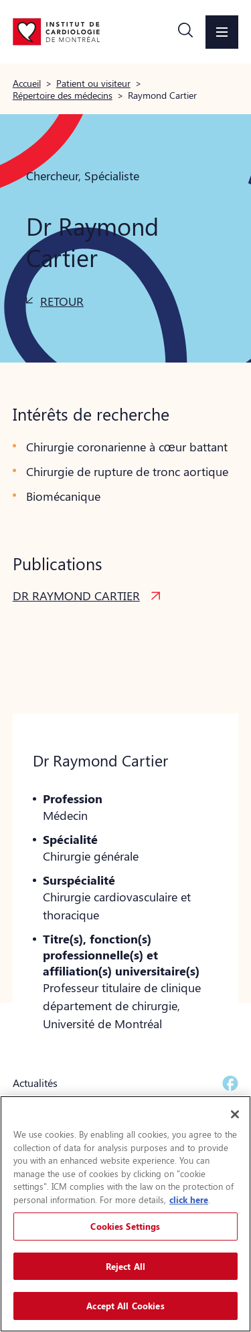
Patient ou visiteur (93, 83)
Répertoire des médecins (62, 95)
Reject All (125, 1266)
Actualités (35, 1083)
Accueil (27, 83)
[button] (185, 32)
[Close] (235, 1114)
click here (188, 1199)
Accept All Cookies (125, 1305)
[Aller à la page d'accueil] (56, 31)
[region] (125, 1214)
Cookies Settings (125, 1226)
